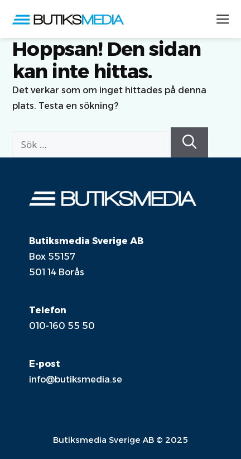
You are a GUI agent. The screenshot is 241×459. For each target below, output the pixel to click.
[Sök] (190, 142)
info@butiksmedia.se (75, 379)
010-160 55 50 (62, 326)
